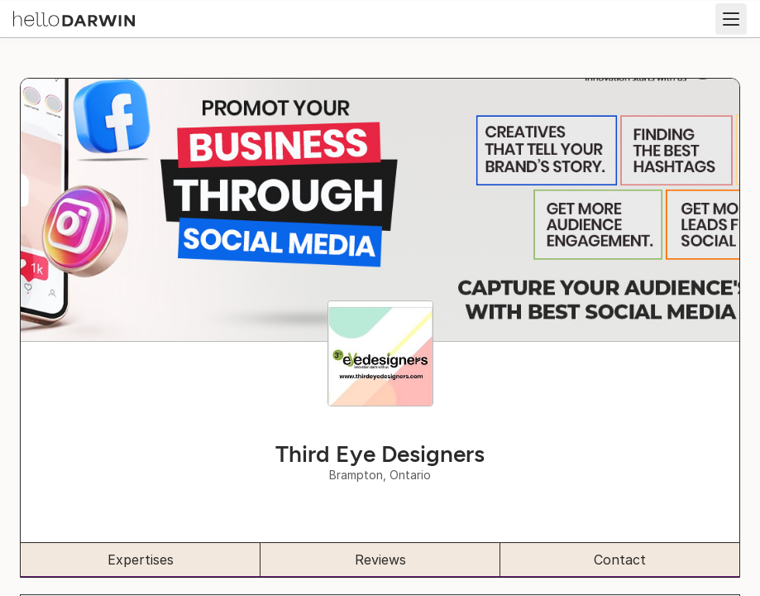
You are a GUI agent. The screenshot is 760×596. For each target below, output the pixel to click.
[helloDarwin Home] (74, 17)
